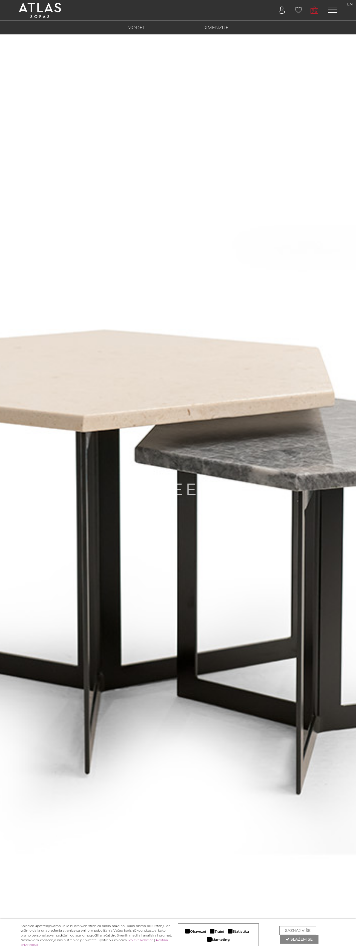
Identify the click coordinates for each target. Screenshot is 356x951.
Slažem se (299, 939)
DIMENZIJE (215, 27)
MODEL (136, 27)
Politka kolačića (140, 940)
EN (350, 4)
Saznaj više (298, 930)
